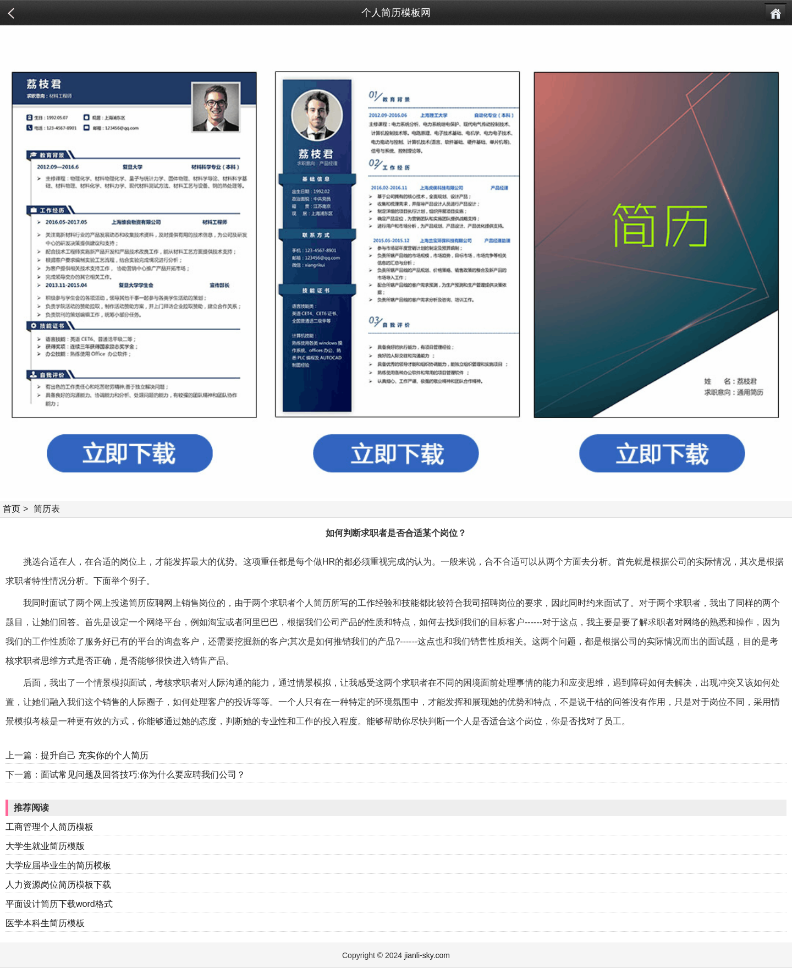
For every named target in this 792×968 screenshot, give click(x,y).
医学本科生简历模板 (45, 923)
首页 (11, 508)
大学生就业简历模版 (45, 846)
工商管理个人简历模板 (50, 827)
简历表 (47, 508)
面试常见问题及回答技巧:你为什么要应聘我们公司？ (143, 774)
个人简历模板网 (396, 12)
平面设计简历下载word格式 (59, 904)
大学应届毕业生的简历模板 (58, 865)
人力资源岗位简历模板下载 (58, 884)
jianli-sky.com (427, 955)
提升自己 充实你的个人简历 (94, 755)
